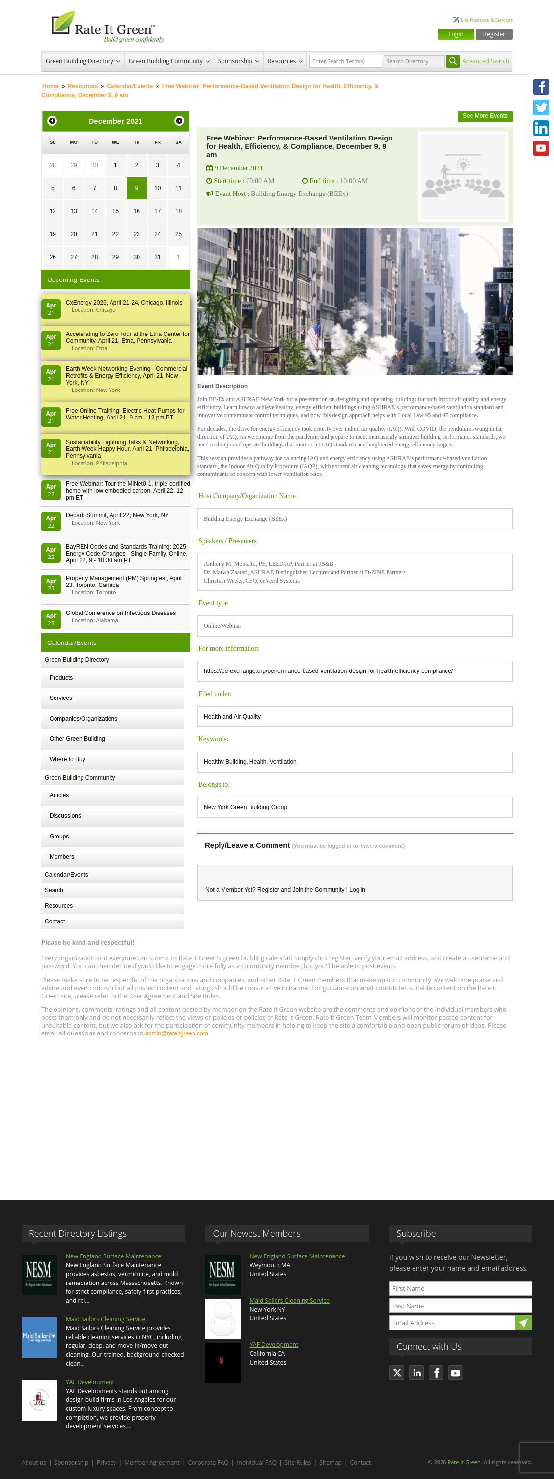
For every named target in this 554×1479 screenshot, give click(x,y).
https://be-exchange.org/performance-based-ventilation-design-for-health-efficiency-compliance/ (328, 671)
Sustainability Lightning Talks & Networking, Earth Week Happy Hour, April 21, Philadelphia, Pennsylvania (127, 449)
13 (73, 211)
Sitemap (330, 1462)
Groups (59, 836)
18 (178, 211)
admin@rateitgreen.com (176, 1033)
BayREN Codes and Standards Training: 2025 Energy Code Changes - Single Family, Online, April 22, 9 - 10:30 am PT (127, 553)
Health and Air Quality (232, 716)
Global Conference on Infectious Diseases (121, 613)
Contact (55, 921)
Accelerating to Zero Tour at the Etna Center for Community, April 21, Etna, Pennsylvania (128, 337)
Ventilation (282, 761)
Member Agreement (152, 1462)
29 (73, 165)
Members (62, 856)
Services (61, 698)
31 (157, 257)
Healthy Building (225, 761)
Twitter (541, 107)
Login (455, 34)
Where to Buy (67, 759)
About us (34, 1462)
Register (494, 34)
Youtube (541, 149)
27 (73, 257)
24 (157, 234)
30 (94, 165)
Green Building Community (166, 61)
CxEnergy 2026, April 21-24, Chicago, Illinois (124, 302)
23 (136, 234)
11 (178, 188)
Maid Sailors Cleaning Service (289, 1300)
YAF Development (90, 1382)
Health (258, 761)
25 (178, 234)
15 (115, 211)
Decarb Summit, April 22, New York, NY (117, 515)
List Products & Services (487, 20)
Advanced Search (485, 61)
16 (136, 211)
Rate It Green (463, 1462)
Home (50, 86)
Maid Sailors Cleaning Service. (106, 1319)
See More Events (485, 115)
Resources (282, 61)
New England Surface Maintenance (113, 1256)
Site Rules (298, 1462)
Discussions (65, 815)
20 (73, 234)
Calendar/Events (130, 86)
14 (94, 211)
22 (115, 234)
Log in (357, 889)
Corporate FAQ (208, 1462)
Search (54, 890)
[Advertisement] (277, 1114)
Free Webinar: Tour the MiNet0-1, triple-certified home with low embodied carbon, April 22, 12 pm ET (128, 490)
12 (53, 211)
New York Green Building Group (245, 807)
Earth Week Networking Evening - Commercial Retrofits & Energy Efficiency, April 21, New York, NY (126, 375)
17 (157, 211)
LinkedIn (541, 128)
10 (157, 188)
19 (53, 234)
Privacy (106, 1462)
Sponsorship (235, 61)
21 (94, 234)
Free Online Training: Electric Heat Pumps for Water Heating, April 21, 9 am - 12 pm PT (125, 414)
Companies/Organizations (83, 718)
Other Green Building (77, 738)
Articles (59, 795)
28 (53, 165)
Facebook (541, 87)
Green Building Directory (79, 61)
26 (53, 257)
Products (61, 677)
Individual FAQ (257, 1462)
